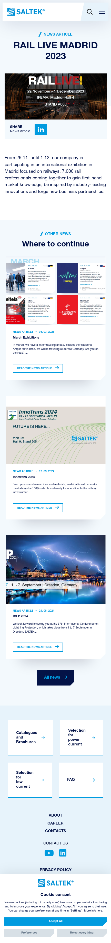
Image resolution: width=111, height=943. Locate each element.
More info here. (93, 910)
